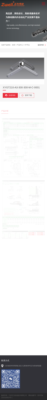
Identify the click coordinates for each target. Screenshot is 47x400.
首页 (13, 45)
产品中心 (20, 45)
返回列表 (41, 45)
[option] (23, 21)
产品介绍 (4, 112)
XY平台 (27, 45)
